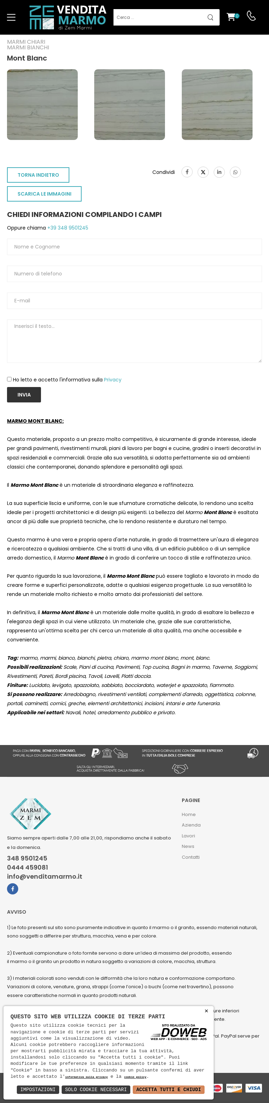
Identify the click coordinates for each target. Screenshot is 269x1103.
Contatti (191, 857)
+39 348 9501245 (67, 227)
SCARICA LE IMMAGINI (44, 193)
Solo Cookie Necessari (96, 1089)
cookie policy (135, 1077)
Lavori (188, 835)
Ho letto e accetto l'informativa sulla (67, 379)
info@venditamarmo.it (44, 876)
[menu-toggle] (11, 17)
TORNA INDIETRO (38, 174)
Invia (24, 394)
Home (189, 814)
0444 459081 (27, 867)
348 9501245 (27, 858)
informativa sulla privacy (86, 1077)
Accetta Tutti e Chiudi (168, 1089)
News (188, 846)
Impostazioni (38, 1089)
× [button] (206, 1011)
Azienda (191, 825)
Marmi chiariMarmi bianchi (28, 44)
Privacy (113, 379)
